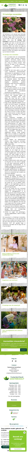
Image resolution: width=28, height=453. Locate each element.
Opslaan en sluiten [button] (8, 446)
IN (16, 361)
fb (21, 5)
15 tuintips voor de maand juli (11, 305)
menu (2, 5)
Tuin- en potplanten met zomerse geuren (12, 331)
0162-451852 (14, 371)
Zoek (26, 5)
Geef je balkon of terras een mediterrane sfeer (10, 254)
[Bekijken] (19, 5)
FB (12, 361)
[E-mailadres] (14, 349)
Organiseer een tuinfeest (9, 280)
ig (23, 5)
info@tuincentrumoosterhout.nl (14, 373)
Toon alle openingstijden (14, 396)
